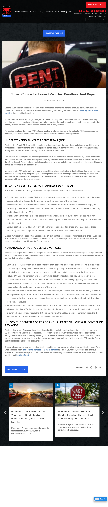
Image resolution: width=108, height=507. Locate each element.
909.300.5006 (98, 11)
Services (33, 11)
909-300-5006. (22, 355)
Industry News (66, 11)
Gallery (40, 11)
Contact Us (49, 11)
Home (17, 11)
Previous (5, 411)
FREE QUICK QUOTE (95, 5)
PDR (24, 369)
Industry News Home (54, 33)
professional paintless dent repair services (40, 350)
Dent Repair (12, 369)
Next (102, 411)
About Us (24, 11)
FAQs (57, 11)
